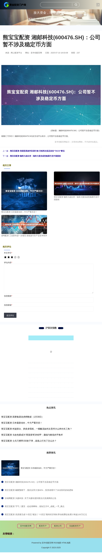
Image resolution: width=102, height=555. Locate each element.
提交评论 (10, 315)
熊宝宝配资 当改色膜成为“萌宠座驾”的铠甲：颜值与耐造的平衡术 (32, 435)
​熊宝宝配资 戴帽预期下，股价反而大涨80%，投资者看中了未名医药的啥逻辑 (39, 490)
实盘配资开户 (74, 526)
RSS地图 (57, 543)
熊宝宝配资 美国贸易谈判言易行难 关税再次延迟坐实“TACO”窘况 (37, 151)
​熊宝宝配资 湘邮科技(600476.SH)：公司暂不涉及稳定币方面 (31, 482)
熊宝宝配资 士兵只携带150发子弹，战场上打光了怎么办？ (28, 441)
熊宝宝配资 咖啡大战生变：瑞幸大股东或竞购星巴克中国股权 (35, 156)
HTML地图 (66, 543)
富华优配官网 (25, 526)
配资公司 (58, 526)
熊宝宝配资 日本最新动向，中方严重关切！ (21, 423)
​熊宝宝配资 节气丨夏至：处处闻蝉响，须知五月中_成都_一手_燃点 (34, 506)
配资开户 (42, 526)
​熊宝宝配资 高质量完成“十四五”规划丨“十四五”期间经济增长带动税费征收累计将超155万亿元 (46, 514)
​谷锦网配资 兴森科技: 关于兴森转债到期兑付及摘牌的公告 (30, 498)
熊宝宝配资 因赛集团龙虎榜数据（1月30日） (22, 417)
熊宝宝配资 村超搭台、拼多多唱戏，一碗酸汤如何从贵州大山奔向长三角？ (36, 429)
